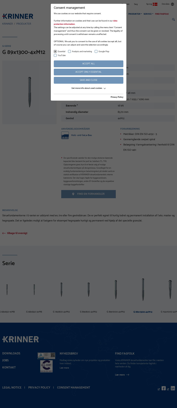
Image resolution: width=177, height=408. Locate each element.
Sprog (151, 4)
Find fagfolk (162, 14)
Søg (136, 4)
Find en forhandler (88, 194)
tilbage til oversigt (17, 233)
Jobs (5, 360)
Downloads (11, 353)
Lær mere (120, 375)
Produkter (135, 14)
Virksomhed (87, 14)
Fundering (102, 14)
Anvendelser (118, 14)
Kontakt (126, 4)
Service (148, 14)
